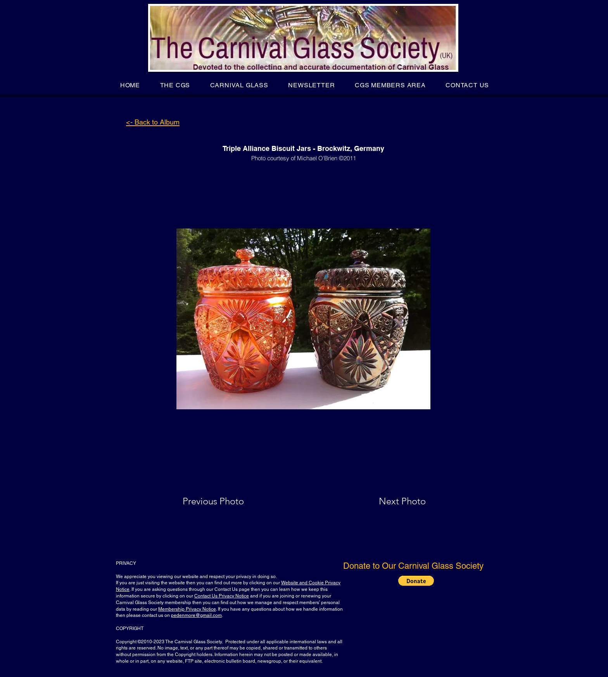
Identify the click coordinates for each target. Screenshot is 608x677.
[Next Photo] (387, 501)
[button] (175, 85)
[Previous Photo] (224, 501)
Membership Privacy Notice (187, 609)
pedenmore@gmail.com (196, 615)
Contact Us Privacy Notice (221, 596)
